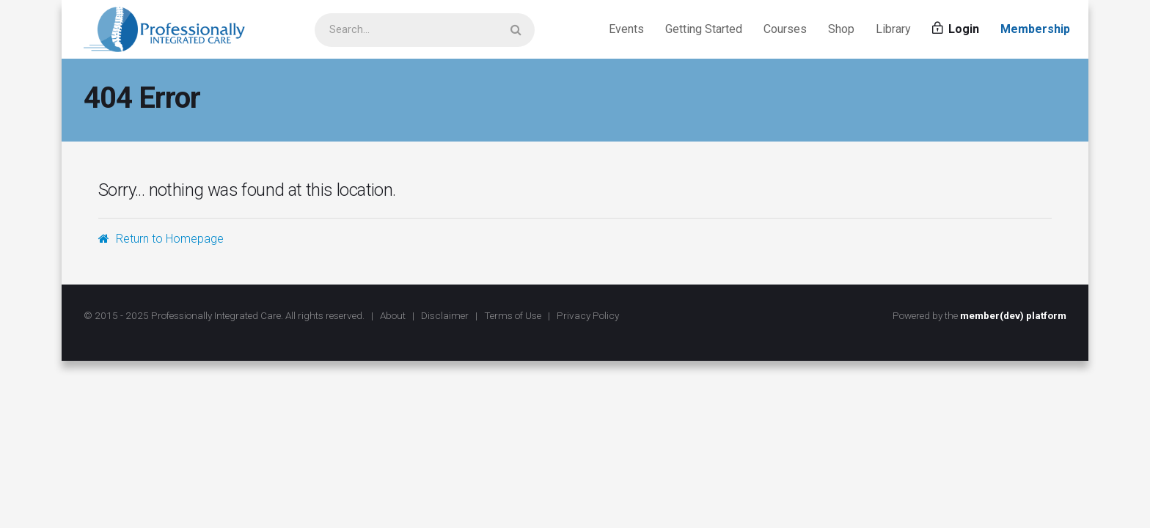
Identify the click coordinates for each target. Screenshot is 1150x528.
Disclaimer (445, 315)
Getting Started (703, 29)
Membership (1035, 29)
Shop (841, 29)
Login (955, 29)
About (393, 315)
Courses (785, 29)
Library (893, 29)
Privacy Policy (588, 315)
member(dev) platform (1013, 315)
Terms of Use (512, 315)
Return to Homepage (161, 239)
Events (626, 29)
